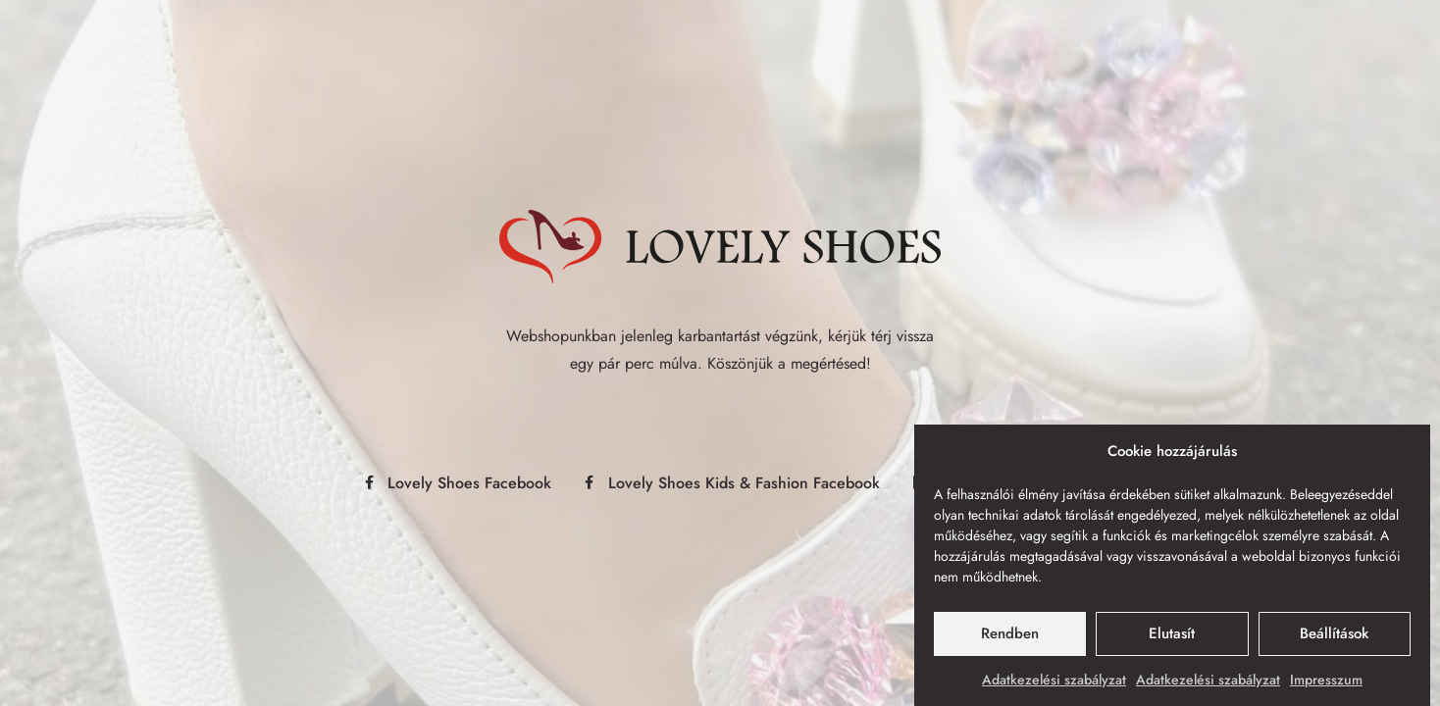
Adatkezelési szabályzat (1054, 683)
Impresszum (1326, 683)
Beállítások (1334, 637)
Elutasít (1172, 637)
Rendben (1010, 637)
